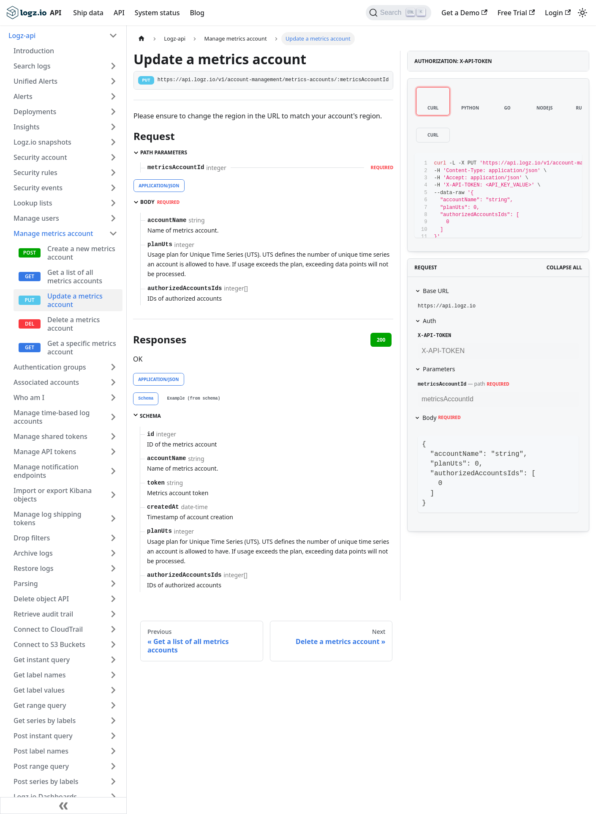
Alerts (23, 96)
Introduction (34, 50)
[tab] (145, 398)
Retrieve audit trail (43, 614)
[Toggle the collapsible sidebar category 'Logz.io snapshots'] (113, 142)
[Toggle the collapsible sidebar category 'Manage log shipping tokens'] (113, 518)
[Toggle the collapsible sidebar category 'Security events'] (113, 188)
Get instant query (42, 659)
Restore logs (34, 568)
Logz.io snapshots (42, 142)
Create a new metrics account (81, 253)
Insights (27, 127)
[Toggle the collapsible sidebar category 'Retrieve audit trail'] (113, 614)
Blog (197, 12)
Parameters (439, 369)
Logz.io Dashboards (45, 796)
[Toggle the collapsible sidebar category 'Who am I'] (113, 397)
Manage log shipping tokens (48, 518)
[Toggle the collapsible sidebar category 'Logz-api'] (113, 35)
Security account (40, 157)
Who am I (29, 397)
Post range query (41, 766)
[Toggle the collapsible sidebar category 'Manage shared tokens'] (113, 436)
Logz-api (21, 35)
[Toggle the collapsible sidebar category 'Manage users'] (113, 218)
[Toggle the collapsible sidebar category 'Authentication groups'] (113, 367)
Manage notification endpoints (46, 471)
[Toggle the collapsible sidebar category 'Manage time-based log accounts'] (113, 417)
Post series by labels (46, 781)
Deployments (35, 111)
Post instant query (43, 735)
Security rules (35, 172)
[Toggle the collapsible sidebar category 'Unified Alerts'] (113, 81)
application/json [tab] (159, 186)
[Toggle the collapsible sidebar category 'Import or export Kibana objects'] (113, 495)
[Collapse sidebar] (63, 805)
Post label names (41, 751)
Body (441, 418)
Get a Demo (464, 12)
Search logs (32, 66)
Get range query (40, 705)
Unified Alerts (35, 81)
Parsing (26, 583)
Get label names (39, 675)
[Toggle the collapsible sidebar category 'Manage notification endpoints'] (113, 471)
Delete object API (41, 598)
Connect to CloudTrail (48, 629)
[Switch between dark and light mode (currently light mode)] (582, 12)
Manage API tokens (45, 451)
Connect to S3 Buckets (49, 644)
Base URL (436, 291)
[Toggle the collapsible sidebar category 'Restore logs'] (113, 568)
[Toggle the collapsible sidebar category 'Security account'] (113, 157)
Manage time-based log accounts (52, 417)
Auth (429, 321)
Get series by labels (45, 720)
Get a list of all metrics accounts (74, 276)
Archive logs (33, 553)
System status (157, 12)
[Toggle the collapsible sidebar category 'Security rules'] (113, 172)
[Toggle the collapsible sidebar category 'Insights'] (113, 127)
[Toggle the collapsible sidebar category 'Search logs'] (113, 66)
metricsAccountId (442, 384)
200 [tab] (381, 339)
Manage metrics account (53, 233)
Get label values (39, 690)
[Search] (398, 12)
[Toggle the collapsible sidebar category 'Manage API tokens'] (113, 451)
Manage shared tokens (50, 436)
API (119, 12)
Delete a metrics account (73, 324)
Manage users (36, 218)
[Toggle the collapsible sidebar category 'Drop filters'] (113, 538)
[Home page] (141, 38)
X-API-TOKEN (434, 336)
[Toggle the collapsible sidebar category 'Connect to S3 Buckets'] (113, 644)
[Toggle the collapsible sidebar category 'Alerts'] (113, 96)
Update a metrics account (75, 300)
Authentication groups (50, 367)
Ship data (88, 12)
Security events (38, 187)
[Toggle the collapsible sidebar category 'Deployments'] (113, 111)
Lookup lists (33, 203)
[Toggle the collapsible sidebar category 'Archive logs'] (113, 553)
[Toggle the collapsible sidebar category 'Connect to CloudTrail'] (113, 629)
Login (558, 12)
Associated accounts (46, 382)
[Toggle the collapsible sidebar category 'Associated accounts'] (113, 382)
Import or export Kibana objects (53, 495)
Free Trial (516, 12)
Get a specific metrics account (81, 347)
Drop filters (32, 538)
